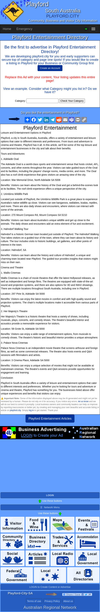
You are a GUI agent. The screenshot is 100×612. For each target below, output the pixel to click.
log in (31, 410)
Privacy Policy (52, 601)
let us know (83, 401)
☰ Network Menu (50, 507)
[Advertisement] (50, 467)
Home (7, 29)
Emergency (24, 29)
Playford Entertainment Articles (50, 418)
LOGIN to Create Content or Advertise (50, 587)
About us (68, 601)
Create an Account (50, 68)
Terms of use (34, 601)
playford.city (15, 410)
